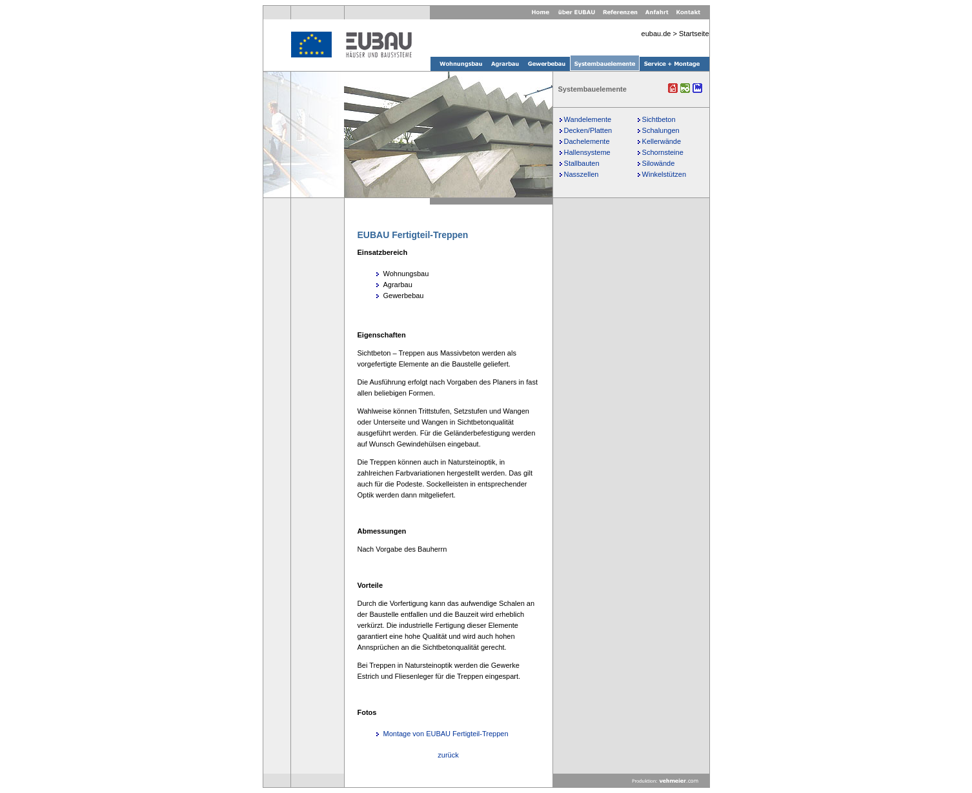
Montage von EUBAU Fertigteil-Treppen (446, 734)
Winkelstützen (664, 174)
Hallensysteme (587, 152)
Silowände (658, 163)
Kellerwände (662, 141)
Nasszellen (581, 174)
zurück (448, 755)
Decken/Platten (588, 130)
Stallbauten (582, 163)
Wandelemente (588, 119)
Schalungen (661, 130)
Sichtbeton (659, 119)
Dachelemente (587, 141)
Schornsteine (662, 152)
